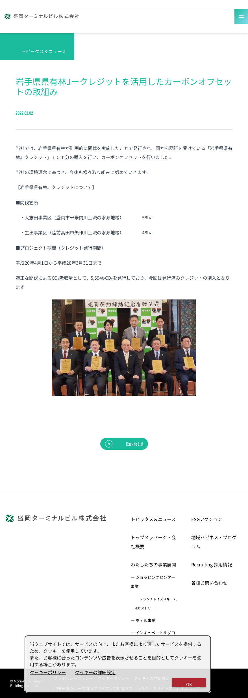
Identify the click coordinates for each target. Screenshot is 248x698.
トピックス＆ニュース (153, 519)
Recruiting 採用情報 (211, 564)
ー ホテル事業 (143, 620)
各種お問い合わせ (209, 582)
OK (189, 684)
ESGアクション (206, 519)
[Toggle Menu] (241, 16)
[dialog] (118, 664)
